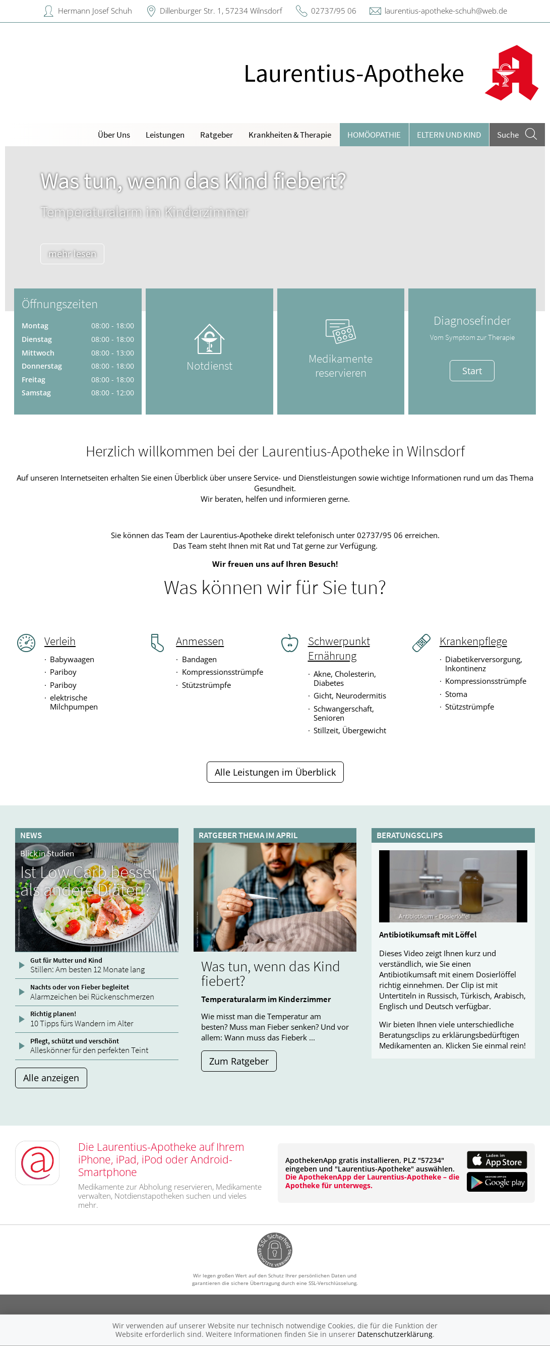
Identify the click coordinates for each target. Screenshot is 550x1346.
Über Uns (114, 134)
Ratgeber (216, 134)
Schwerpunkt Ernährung (339, 648)
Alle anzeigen (51, 1078)
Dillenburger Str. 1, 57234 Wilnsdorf (221, 11)
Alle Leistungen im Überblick (275, 772)
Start (472, 371)
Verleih (60, 641)
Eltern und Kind (449, 134)
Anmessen (200, 641)
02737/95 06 (333, 11)
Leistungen (165, 134)
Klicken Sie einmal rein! (486, 1045)
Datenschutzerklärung (395, 1334)
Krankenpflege (473, 641)
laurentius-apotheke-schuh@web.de (446, 11)
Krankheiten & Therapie (290, 134)
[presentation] (19, 231)
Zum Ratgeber (239, 1061)
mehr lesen (72, 254)
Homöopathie (374, 134)
